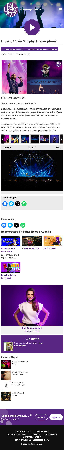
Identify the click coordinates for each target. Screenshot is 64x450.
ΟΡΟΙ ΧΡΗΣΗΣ (42, 431)
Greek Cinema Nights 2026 (10, 244)
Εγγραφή (56, 417)
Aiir (41, 444)
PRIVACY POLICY (23, 431)
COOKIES (35, 434)
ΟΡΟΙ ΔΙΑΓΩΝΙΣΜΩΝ (16, 434)
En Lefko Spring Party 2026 (10, 270)
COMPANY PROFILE (32, 437)
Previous (6, 147)
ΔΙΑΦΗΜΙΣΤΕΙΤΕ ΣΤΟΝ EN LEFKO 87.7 (32, 440)
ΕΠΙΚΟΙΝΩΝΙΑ (51, 434)
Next (57, 147)
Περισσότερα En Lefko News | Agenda (42, 49)
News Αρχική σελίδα (13, 49)
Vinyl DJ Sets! (53, 243)
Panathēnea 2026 (32, 243)
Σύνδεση (41, 417)
